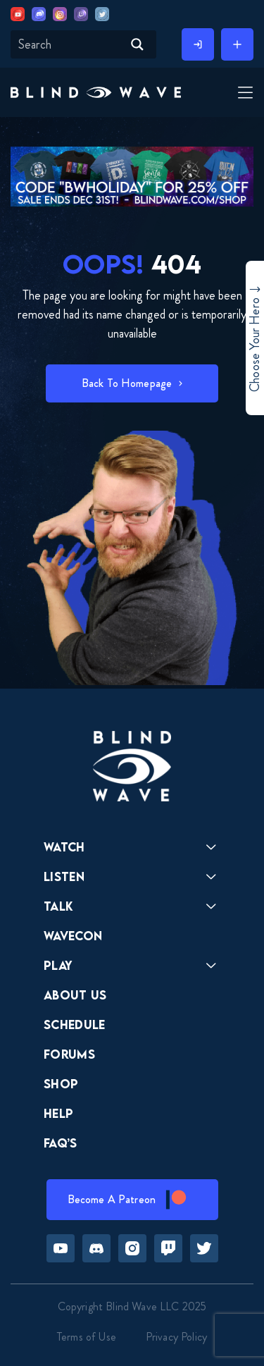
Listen (64, 876)
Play (58, 965)
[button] (96, 92)
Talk (58, 906)
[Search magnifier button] (137, 44)
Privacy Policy (176, 1337)
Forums (69, 1054)
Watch (64, 846)
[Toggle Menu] (243, 94)
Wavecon (73, 935)
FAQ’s (60, 1143)
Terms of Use (86, 1337)
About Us (75, 994)
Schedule (75, 1024)
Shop (61, 1083)
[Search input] (68, 44)
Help (58, 1113)
